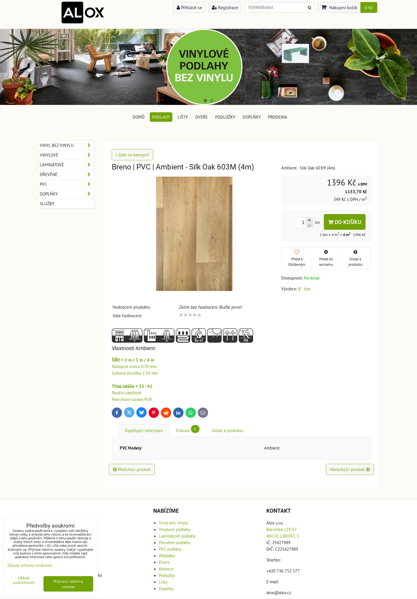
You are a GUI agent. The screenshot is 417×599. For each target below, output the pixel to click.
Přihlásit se (189, 7)
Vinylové (67, 155)
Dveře (201, 117)
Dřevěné (67, 174)
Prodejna (277, 117)
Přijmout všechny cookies (68, 583)
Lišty (182, 117)
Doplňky (252, 117)
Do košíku (344, 221)
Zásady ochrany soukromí (29, 565)
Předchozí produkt (132, 469)
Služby (47, 203)
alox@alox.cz (278, 592)
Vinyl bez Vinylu (67, 145)
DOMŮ (139, 117)
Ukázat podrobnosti (24, 580)
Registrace (225, 7)
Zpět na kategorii (132, 154)
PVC (67, 184)
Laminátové (67, 164)
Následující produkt (350, 469)
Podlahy (161, 117)
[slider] (190, 315)
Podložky (225, 117)
